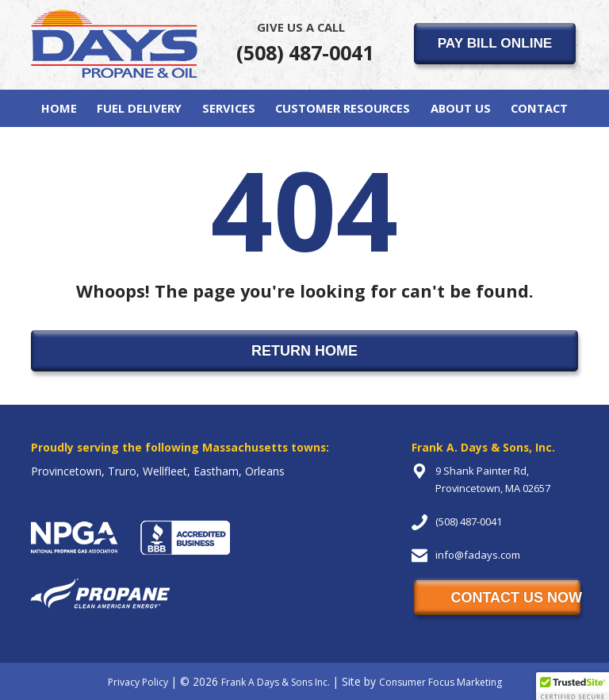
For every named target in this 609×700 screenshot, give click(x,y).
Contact (539, 108)
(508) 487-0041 (304, 42)
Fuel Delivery (139, 108)
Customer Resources (342, 108)
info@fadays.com (477, 555)
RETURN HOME (304, 351)
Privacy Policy (138, 682)
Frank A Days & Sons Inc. (275, 682)
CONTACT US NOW (515, 598)
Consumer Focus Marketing (440, 682)
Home (59, 108)
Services (228, 108)
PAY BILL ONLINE (495, 43)
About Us (461, 108)
